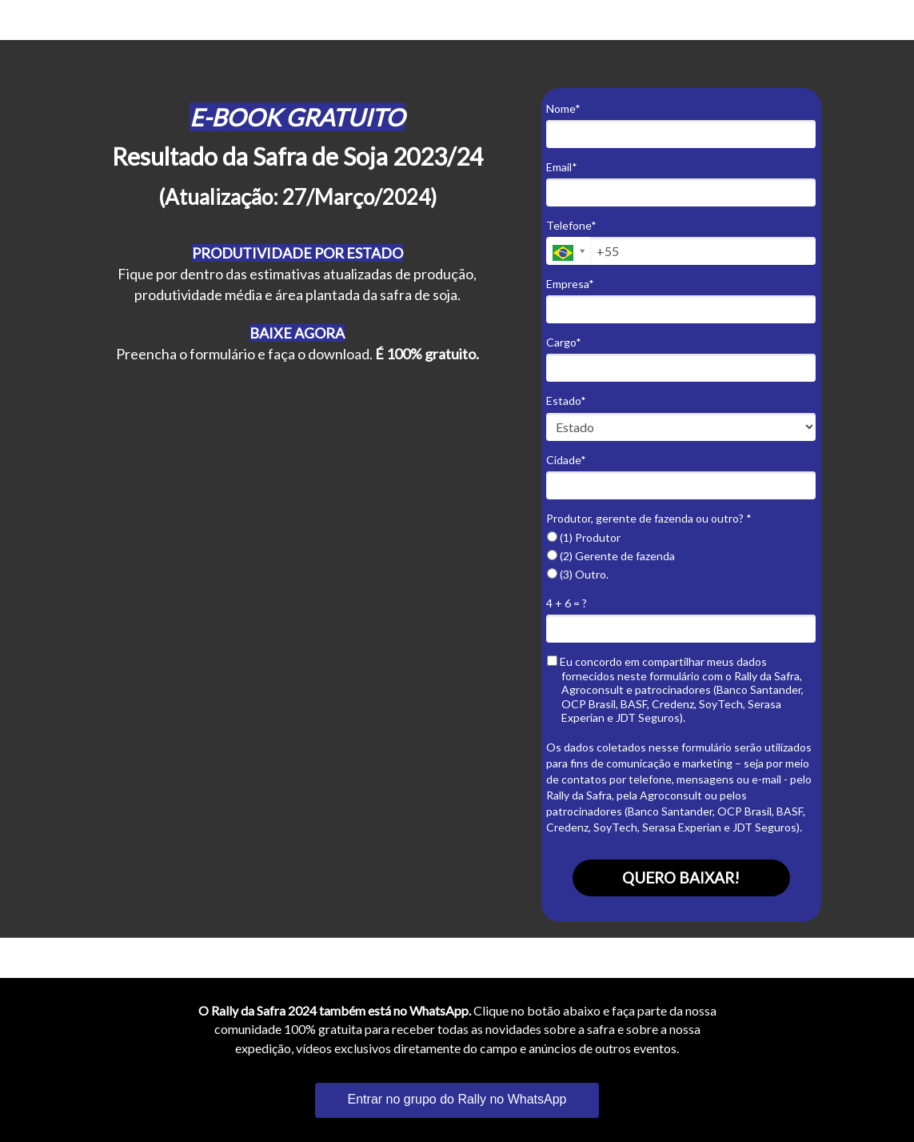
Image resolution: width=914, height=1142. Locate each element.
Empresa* (570, 284)
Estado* (566, 400)
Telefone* (571, 225)
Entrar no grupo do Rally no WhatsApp (457, 1099)
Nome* (563, 108)
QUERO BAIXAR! (681, 877)
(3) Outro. (578, 574)
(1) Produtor (584, 537)
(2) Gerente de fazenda (611, 556)
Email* (561, 167)
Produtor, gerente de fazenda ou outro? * (649, 518)
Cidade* (566, 460)
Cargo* (563, 342)
